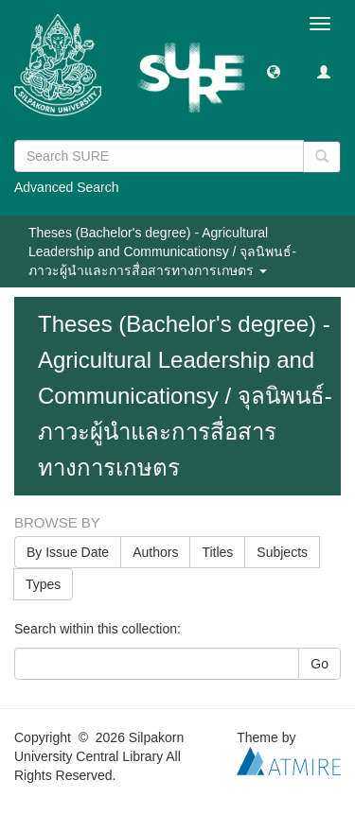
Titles (217, 552)
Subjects (282, 552)
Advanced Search (66, 187)
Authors (155, 552)
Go (319, 663)
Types (43, 584)
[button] (274, 71)
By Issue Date (68, 552)
